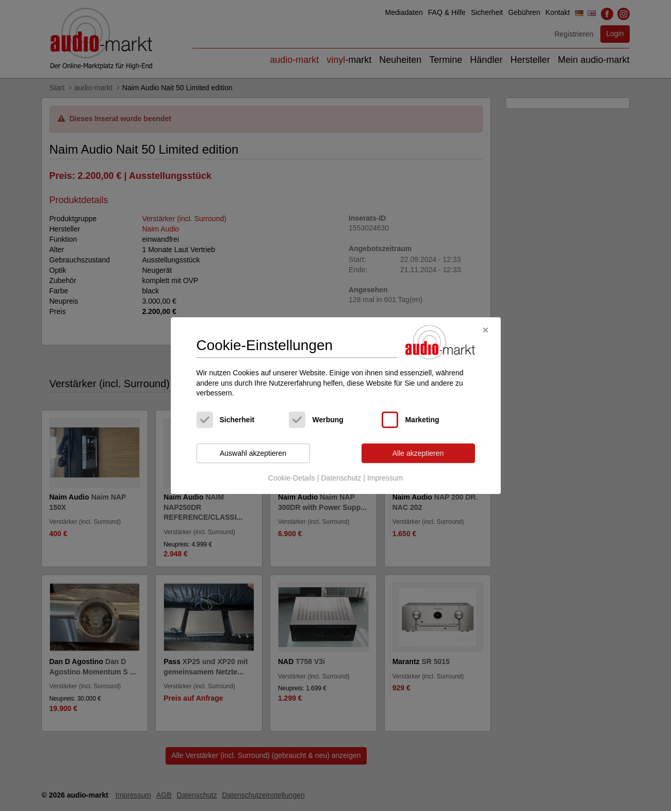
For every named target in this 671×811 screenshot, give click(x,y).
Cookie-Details (291, 478)
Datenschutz (341, 478)
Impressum (385, 478)
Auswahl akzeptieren (253, 453)
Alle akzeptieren (418, 453)
